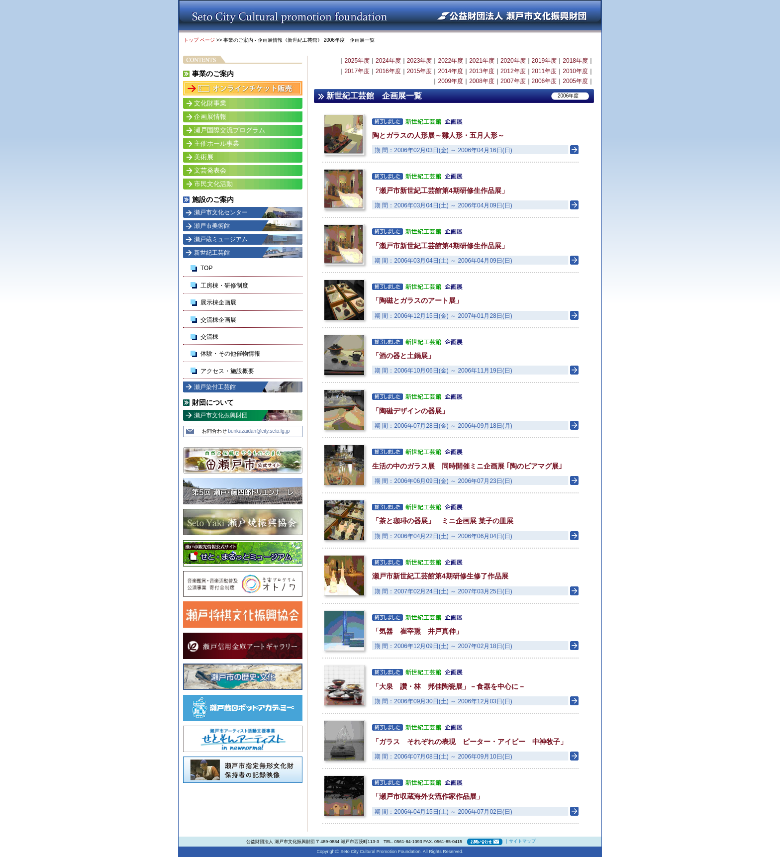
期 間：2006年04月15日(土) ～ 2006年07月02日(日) (443, 811)
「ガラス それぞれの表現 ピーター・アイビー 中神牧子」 (469, 742)
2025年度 (357, 60)
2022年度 (450, 60)
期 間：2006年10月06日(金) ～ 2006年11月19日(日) (443, 370)
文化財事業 (210, 103)
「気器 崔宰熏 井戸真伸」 (417, 631)
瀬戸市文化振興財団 (221, 415)
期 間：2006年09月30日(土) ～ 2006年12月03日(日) (443, 701)
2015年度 (419, 71)
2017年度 (357, 71)
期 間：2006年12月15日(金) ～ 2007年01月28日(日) (443, 315)
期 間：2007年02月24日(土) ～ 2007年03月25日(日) (443, 591)
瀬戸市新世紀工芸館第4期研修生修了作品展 (440, 576)
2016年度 (388, 71)
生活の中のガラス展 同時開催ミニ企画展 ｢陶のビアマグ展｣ (467, 466)
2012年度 (513, 71)
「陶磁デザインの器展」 (410, 411)
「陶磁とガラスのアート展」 (417, 300)
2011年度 (544, 71)
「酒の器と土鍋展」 (403, 356)
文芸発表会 (210, 170)
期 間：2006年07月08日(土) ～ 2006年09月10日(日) (443, 756)
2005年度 (575, 81)
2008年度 (481, 81)
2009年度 (450, 81)
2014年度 (450, 71)
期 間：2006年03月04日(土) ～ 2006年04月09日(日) (443, 205)
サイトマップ (522, 841)
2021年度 (481, 60)
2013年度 (481, 71)
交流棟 (209, 336)
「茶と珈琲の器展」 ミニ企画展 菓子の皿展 (442, 521)
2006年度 (544, 81)
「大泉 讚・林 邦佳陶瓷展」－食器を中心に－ (448, 686)
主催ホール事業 (216, 143)
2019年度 (544, 60)
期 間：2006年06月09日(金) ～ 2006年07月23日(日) (443, 480)
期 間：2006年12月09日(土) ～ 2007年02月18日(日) (443, 646)
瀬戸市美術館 (212, 225)
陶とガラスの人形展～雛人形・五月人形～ (438, 135)
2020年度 (513, 60)
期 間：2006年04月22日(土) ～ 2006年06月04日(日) (443, 536)
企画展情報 (210, 116)
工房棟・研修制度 (224, 285)
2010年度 (575, 71)
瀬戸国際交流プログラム (229, 130)
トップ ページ (199, 40)
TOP (206, 268)
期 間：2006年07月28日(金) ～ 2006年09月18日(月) (443, 425)
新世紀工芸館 (212, 252)
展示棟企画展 (218, 302)
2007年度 (513, 81)
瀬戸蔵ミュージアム (221, 239)
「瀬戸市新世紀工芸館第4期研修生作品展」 (440, 190)
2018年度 (575, 60)
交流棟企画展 (218, 319)
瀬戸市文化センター (221, 212)
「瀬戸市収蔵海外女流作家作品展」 (428, 796)
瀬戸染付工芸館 (215, 386)
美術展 (203, 157)
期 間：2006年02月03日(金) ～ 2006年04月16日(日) (443, 150)
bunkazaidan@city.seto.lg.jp (259, 431)
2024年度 (388, 60)
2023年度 (419, 60)
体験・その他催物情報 (230, 353)
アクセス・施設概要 (227, 371)
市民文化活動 (213, 184)
